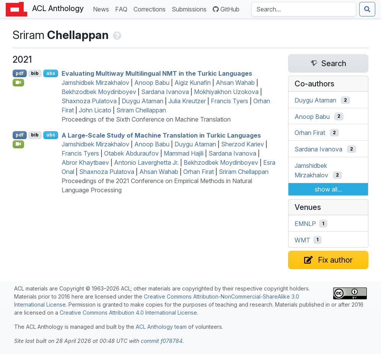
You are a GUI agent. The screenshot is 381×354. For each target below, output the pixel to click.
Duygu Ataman (142, 101)
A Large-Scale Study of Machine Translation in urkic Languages (161, 135)
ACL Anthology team (161, 326)
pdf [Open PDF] (20, 73)
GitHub (226, 9)
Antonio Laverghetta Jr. (146, 162)
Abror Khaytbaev (85, 162)
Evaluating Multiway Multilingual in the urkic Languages (157, 73)
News (102, 8)
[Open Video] (18, 82)
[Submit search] (367, 9)
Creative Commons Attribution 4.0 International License (128, 312)
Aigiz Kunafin (192, 82)
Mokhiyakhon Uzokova (226, 92)
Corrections (151, 8)
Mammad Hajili (184, 153)
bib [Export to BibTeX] (35, 73)
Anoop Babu (151, 82)
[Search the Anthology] (303, 9)
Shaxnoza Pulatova (89, 101)
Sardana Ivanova (165, 92)
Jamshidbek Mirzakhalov (95, 82)
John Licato (95, 110)
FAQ (122, 8)
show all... (328, 189)
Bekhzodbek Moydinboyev (99, 92)
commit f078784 (161, 341)
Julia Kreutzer (187, 101)
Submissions (191, 8)
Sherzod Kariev (242, 144)
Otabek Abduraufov (131, 153)
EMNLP (305, 223)
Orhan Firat (198, 171)
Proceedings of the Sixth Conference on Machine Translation (146, 119)
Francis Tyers (229, 101)
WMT (302, 240)
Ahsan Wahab (235, 82)
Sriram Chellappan (141, 110)
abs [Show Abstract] (50, 73)
